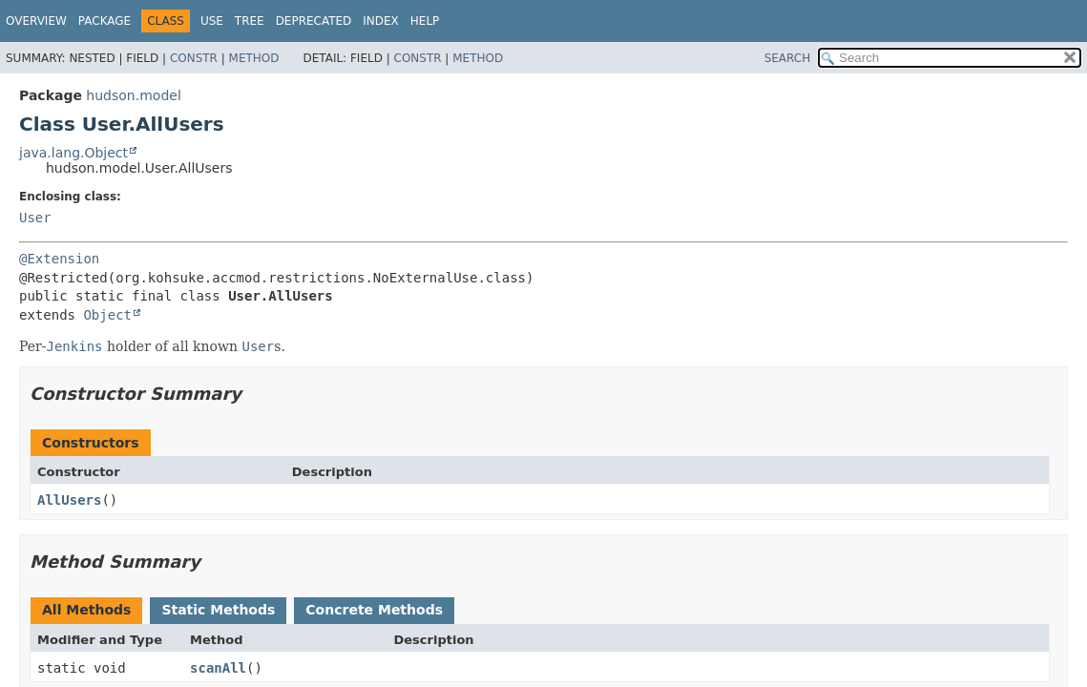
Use (211, 21)
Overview (36, 21)
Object (107, 315)
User (35, 217)
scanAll (218, 668)
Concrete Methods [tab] (374, 609)
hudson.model (133, 95)
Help (425, 21)
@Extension (59, 258)
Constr (194, 58)
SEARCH (787, 58)
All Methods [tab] (86, 609)
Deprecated (314, 21)
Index (381, 21)
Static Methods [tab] (218, 609)
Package (104, 21)
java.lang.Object (73, 152)
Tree (249, 21)
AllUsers (69, 500)
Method (254, 58)
